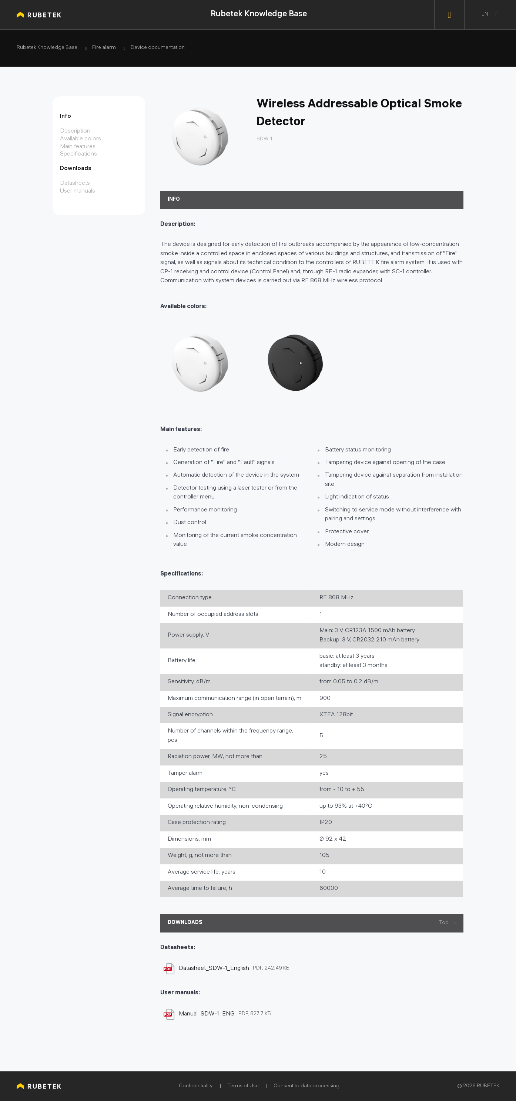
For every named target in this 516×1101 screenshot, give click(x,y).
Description (75, 131)
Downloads (75, 169)
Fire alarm (104, 48)
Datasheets (75, 183)
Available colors (80, 139)
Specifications (78, 154)
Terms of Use (243, 1086)
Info (65, 116)
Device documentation (158, 48)
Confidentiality (195, 1086)
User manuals (77, 191)
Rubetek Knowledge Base (259, 14)
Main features (78, 147)
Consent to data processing (306, 1086)
